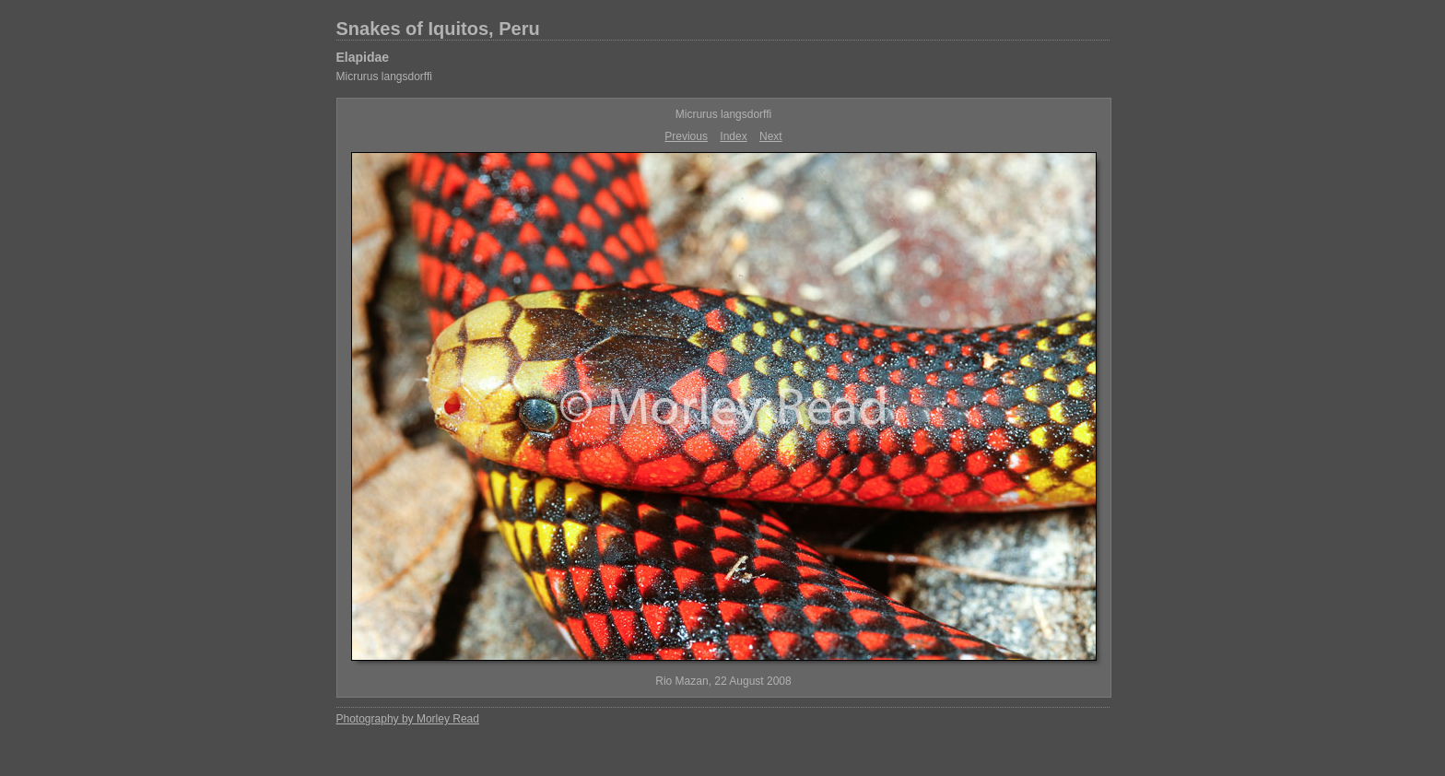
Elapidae (363, 57)
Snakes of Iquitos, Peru (438, 28)
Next (770, 136)
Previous (686, 136)
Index (733, 136)
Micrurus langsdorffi (384, 76)
